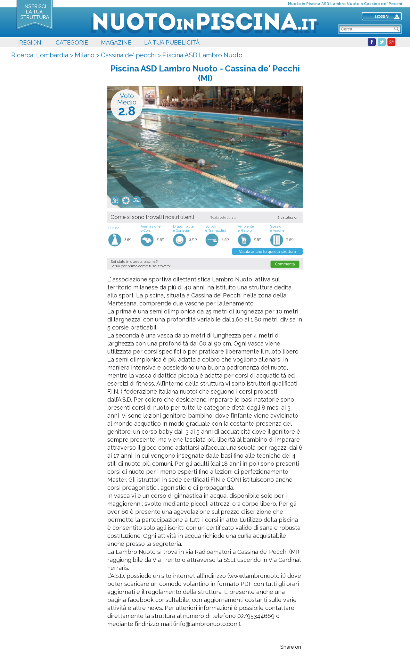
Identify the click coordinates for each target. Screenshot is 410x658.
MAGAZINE (116, 42)
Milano (84, 55)
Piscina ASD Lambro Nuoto (202, 55)
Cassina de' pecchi (128, 55)
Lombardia (52, 55)
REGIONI (31, 42)
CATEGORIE (72, 42)
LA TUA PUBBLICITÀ (172, 42)
